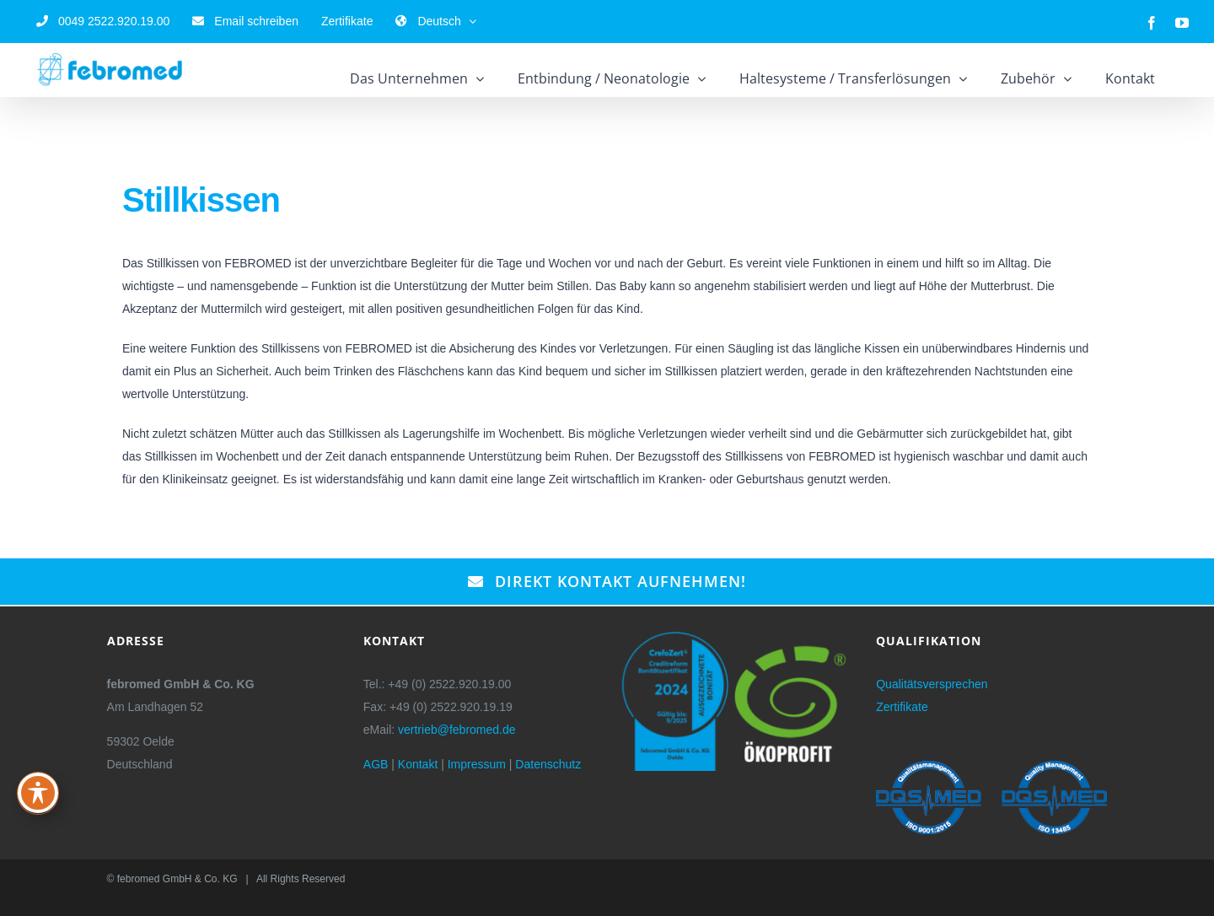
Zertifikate (901, 707)
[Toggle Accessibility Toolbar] (38, 793)
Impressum (477, 764)
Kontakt (418, 764)
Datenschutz (548, 764)
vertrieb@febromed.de (457, 729)
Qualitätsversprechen (931, 684)
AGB (376, 764)
